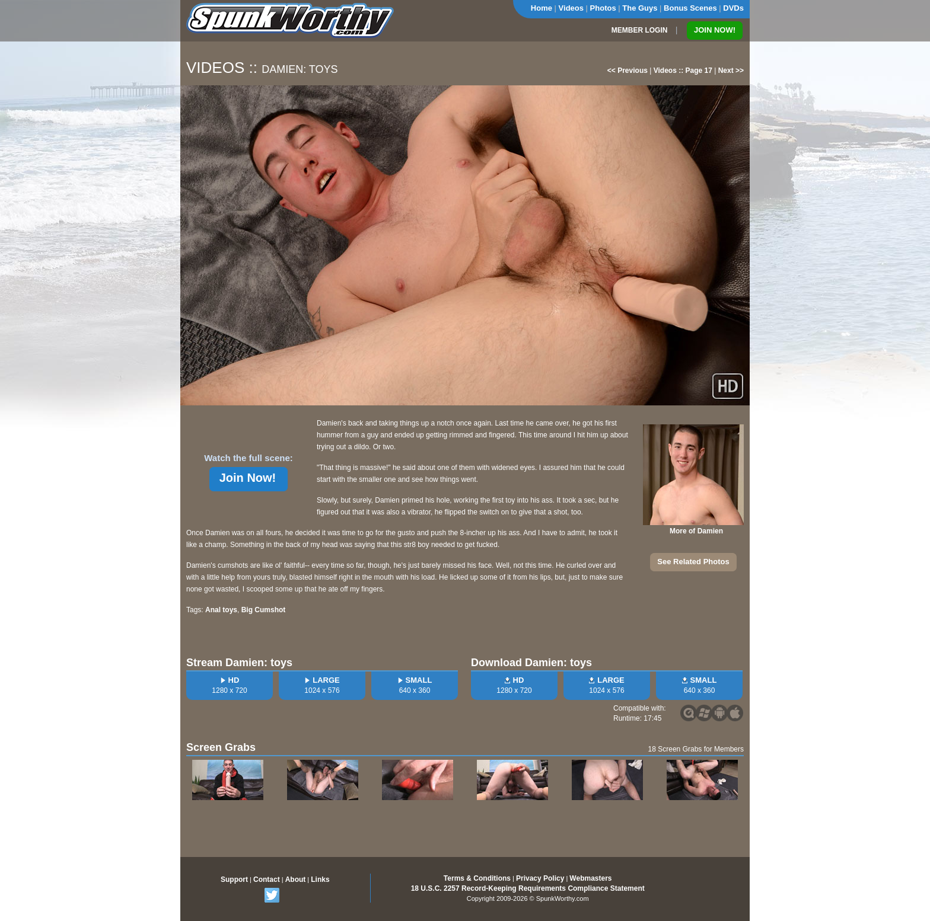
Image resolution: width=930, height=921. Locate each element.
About (295, 879)
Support (234, 879)
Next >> (731, 70)
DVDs (733, 8)
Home (541, 8)
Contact (266, 879)
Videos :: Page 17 (683, 70)
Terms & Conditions (477, 878)
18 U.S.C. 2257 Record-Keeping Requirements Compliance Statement (528, 888)
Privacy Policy (540, 878)
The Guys (639, 8)
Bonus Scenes (690, 8)
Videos (571, 8)
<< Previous (627, 70)
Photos (603, 8)
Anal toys (221, 610)
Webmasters (590, 878)
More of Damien (696, 531)
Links (320, 879)
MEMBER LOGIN (639, 30)
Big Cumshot (263, 610)
